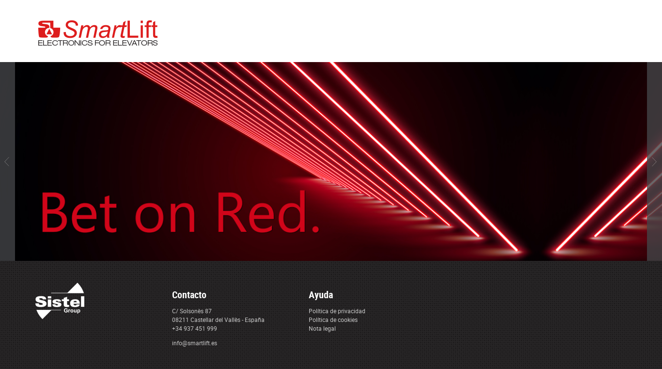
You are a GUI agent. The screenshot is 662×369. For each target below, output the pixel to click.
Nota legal (322, 328)
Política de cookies (333, 319)
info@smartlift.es (194, 343)
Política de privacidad (337, 311)
